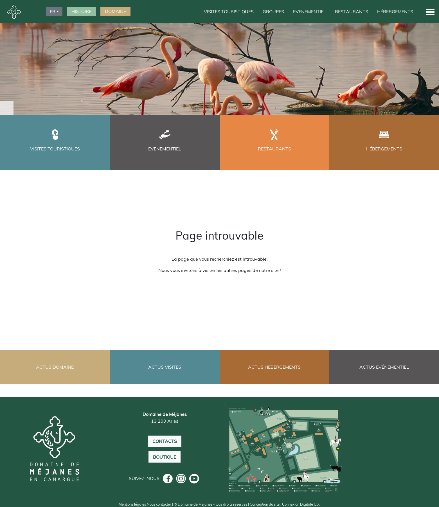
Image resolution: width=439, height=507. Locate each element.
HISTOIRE (81, 11)
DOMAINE (115, 11)
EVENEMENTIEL (309, 11)
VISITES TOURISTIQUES (229, 11)
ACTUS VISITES (164, 367)
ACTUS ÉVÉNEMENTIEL (384, 367)
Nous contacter (159, 504)
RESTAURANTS (351, 11)
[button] (430, 11)
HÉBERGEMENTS (395, 11)
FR (52, 11)
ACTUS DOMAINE (55, 367)
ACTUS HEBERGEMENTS (274, 367)
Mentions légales (132, 504)
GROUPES (273, 11)
